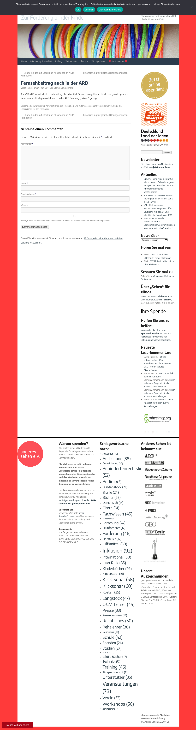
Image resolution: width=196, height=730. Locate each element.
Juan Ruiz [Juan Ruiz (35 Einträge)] (114, 562)
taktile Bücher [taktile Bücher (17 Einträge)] (115, 656)
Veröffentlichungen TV (55, 106)
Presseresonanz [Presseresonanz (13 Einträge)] (115, 615)
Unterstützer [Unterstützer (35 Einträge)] (117, 677)
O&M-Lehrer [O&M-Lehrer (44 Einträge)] (119, 604)
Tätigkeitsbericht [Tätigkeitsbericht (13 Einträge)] (115, 672)
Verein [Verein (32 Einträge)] (112, 697)
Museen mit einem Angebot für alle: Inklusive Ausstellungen (159, 383)
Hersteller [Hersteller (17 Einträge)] (112, 539)
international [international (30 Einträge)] (117, 557)
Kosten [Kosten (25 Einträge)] (111, 592)
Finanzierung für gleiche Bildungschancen (107, 73)
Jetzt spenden (118, 61)
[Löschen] (191, 7)
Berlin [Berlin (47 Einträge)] (112, 481)
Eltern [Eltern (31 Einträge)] (111, 507)
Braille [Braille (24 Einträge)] (111, 492)
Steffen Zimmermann (63, 88)
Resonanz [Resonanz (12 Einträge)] (111, 632)
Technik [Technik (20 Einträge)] (111, 661)
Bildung (58, 61)
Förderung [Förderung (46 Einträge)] (116, 533)
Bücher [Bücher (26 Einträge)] (112, 497)
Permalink (44, 109)
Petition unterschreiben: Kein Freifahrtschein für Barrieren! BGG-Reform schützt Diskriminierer (157, 363)
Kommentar (27, 144)
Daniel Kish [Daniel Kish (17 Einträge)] (113, 503)
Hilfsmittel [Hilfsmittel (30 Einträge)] (115, 544)
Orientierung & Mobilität (41, 61)
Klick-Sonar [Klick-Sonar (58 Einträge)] (118, 579)
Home (24, 61)
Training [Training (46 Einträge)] (114, 666)
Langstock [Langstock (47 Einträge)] (116, 598)
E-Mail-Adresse (28, 194)
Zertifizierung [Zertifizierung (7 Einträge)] (110, 708)
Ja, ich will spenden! (17, 724)
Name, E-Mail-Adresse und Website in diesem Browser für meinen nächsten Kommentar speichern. (66, 220)
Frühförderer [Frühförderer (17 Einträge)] (114, 528)
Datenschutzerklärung (110, 9)
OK (78, 9)
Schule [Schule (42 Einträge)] (112, 637)
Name (24, 183)
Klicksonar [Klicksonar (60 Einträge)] (118, 586)
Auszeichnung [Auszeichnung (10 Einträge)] (113, 463)
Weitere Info (71, 61)
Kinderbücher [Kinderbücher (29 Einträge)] (117, 568)
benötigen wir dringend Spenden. (75, 500)
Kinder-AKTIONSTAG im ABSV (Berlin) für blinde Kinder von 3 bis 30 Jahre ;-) (158, 198)
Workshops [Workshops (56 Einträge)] (118, 704)
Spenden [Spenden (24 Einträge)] (113, 642)
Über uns (84, 61)
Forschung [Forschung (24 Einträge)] (114, 523)
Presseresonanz (89, 106)
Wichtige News (98, 61)
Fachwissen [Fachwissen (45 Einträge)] (117, 513)
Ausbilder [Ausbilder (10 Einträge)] (110, 453)
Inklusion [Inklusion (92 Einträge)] (117, 550)
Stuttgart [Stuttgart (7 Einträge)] (108, 652)
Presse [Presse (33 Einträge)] (112, 610)
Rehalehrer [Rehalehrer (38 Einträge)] (116, 626)
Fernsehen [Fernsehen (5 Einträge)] (108, 519)
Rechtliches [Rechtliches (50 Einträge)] (118, 620)
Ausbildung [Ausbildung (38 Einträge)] (117, 458)
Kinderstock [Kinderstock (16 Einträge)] (113, 573)
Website (24, 205)
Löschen (89, 9)
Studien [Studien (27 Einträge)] (112, 648)
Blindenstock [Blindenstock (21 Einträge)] (115, 487)
